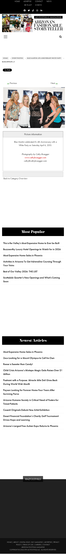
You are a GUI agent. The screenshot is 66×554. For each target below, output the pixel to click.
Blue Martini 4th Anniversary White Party (44, 58)
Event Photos (17, 58)
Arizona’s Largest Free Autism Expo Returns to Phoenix (30, 426)
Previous (13, 83)
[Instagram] (37, 10)
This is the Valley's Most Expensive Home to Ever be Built (31, 243)
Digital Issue (25, 542)
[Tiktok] (33, 10)
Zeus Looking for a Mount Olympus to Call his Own (28, 358)
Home (17, 1)
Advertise (27, 1)
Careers (38, 545)
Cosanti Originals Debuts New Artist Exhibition (26, 409)
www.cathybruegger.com (35, 157)
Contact (39, 1)
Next (53, 83)
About (15, 542)
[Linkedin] (41, 10)
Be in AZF (28, 5)
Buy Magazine (37, 542)
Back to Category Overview (15, 178)
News (49, 1)
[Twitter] (29, 10)
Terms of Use (28, 545)
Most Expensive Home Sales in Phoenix (22, 255)
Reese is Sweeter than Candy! (18, 364)
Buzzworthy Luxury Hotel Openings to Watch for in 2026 (32, 249)
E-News (38, 5)
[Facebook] (25, 10)
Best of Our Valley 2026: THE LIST (20, 271)
